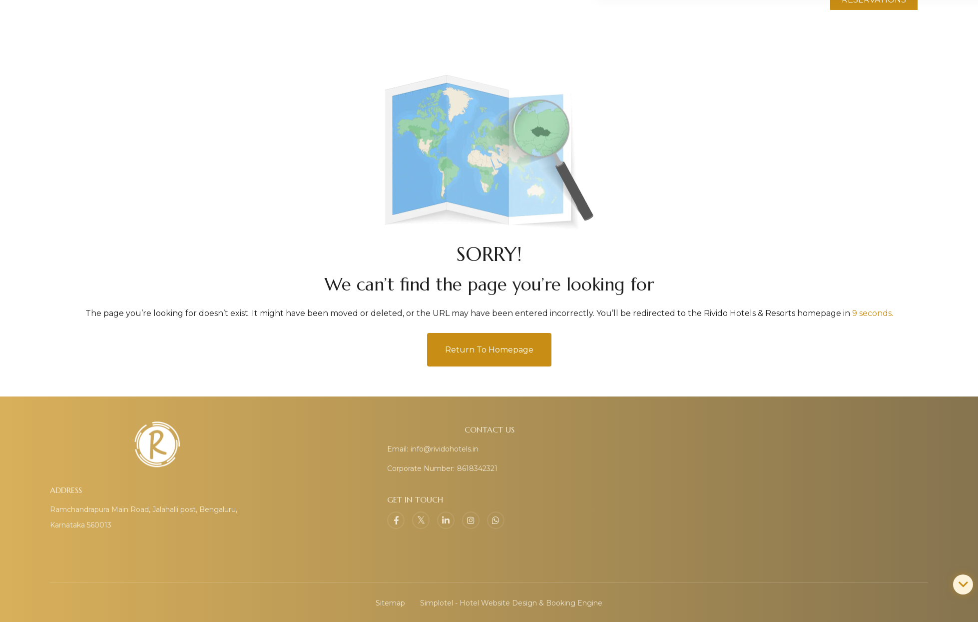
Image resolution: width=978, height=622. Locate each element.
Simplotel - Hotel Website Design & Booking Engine (511, 603)
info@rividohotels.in (445, 449)
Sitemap (390, 603)
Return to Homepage (489, 349)
